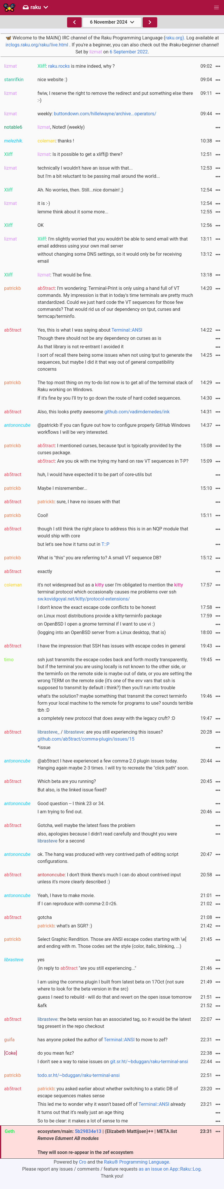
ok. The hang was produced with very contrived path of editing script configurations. (107, 858)
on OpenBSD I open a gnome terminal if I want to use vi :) (96, 624)
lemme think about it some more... (72, 212)
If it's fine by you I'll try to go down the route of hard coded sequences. (109, 398)
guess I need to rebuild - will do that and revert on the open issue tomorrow (114, 997)
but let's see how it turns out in (73, 544)
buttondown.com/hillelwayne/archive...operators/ (105, 113)
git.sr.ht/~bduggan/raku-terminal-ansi (149, 1061)
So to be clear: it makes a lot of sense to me (82, 1121)
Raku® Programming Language (136, 1162)
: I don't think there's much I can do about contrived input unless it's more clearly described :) (109, 878)
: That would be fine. (64, 275)
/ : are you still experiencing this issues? (100, 735)
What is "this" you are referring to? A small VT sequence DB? (99, 557)
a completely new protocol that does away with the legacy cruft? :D (106, 718)
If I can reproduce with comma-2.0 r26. (77, 903)
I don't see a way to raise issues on (112, 1061)
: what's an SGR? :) (64, 926)
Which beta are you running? (66, 781)
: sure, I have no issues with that (78, 501)
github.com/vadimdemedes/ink (137, 412)
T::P (105, 544)
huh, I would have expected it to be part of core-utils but (94, 474)
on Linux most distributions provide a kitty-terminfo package (99, 616)
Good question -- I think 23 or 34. (71, 803)
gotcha (44, 917)
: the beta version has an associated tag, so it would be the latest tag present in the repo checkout (114, 1022)
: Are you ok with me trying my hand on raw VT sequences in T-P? (112, 461)
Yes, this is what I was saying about (89, 330)
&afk (42, 1005)
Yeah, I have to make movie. (66, 895)
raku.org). (175, 38)
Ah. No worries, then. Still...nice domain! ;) (80, 190)
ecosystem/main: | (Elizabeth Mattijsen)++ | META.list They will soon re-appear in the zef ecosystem (107, 1142)
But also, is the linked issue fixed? (71, 790)
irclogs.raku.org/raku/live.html (37, 45)
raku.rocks (59, 66)
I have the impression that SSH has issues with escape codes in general (111, 646)
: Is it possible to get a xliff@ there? (80, 154)
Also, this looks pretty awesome (103, 412)
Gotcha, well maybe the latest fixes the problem (86, 825)
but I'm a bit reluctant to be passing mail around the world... (98, 176)
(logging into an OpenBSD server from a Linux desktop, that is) (101, 632)
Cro (82, 1162)
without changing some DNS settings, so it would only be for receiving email (109, 257)
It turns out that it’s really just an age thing (80, 1112)
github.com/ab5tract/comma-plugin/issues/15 (85, 739)
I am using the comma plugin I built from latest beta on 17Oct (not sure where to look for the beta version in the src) (110, 985)
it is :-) (43, 203)
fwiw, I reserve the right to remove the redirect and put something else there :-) (115, 96)
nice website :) (52, 79)
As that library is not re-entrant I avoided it (80, 346)
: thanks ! (55, 141)
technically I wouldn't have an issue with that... (85, 168)
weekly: (96, 113)
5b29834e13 (88, 1131)
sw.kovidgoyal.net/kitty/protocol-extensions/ (83, 599)
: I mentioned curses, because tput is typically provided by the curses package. (109, 449)
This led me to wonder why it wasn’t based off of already (111, 1104)
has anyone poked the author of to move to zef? (102, 1039)
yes (40, 959)
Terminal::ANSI (126, 330)
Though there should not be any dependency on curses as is (99, 338)
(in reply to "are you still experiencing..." (86, 968)
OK (40, 225)
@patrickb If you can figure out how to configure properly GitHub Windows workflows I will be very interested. (113, 428)
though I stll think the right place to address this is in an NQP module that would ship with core (112, 532)
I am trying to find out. (60, 811)
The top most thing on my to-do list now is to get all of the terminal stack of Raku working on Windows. (114, 386)
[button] (216, 7)
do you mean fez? (55, 1053)
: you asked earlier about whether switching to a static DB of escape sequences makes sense (107, 1092)
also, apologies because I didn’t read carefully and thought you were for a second (107, 837)
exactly (44, 571)
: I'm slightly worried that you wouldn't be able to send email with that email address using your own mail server (112, 242)
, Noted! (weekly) (61, 127)
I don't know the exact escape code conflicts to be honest (96, 607)
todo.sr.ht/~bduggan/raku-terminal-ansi (78, 1075)
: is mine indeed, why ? (76, 66)
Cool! (42, 515)
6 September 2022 (129, 52)
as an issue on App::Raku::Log (170, 1169)
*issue (43, 747)
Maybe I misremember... (62, 488)
